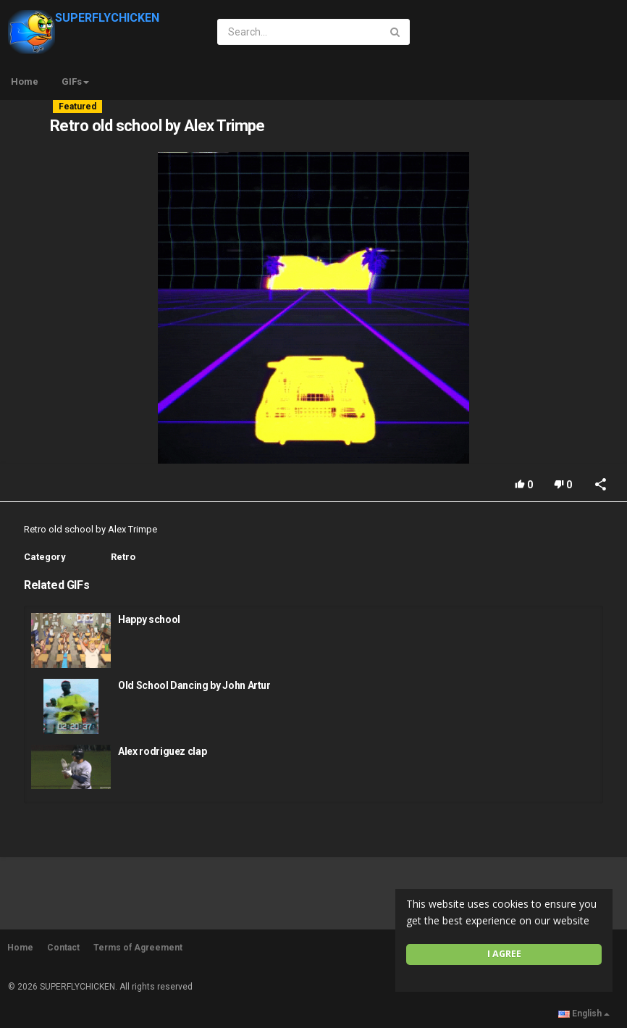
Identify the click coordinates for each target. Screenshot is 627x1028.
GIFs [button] (75, 81)
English (584, 1013)
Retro (123, 556)
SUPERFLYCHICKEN (83, 18)
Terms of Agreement (137, 948)
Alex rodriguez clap (162, 751)
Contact (63, 948)
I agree (504, 954)
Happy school (149, 619)
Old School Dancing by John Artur (194, 685)
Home (24, 81)
